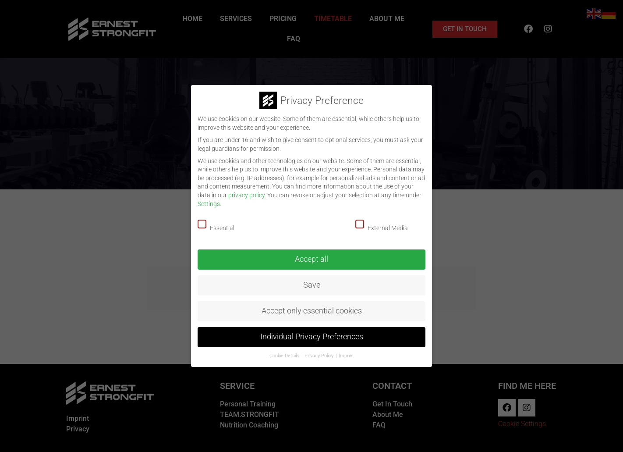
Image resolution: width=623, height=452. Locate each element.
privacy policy (246, 195)
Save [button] (311, 285)
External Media (387, 225)
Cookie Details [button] (285, 356)
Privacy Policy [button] (319, 356)
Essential (222, 225)
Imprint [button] (346, 356)
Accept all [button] (311, 259)
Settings (209, 203)
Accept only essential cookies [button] (312, 310)
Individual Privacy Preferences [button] (311, 336)
